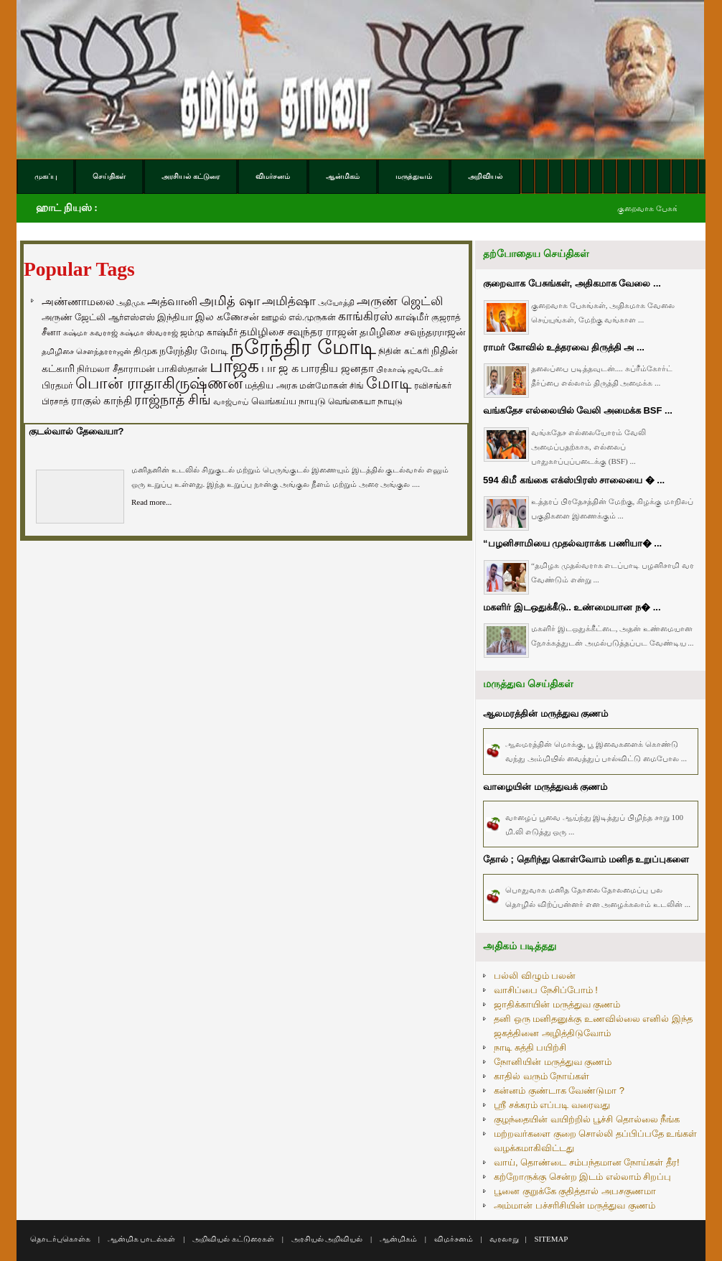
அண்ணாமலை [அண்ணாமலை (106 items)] (78, 301)
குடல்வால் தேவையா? (76, 431)
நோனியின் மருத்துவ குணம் (552, 1061)
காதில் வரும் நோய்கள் (541, 1076)
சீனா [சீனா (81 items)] (51, 332)
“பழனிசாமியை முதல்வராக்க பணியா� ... (572, 543)
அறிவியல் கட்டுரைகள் (233, 1238)
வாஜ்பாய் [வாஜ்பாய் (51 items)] (230, 401)
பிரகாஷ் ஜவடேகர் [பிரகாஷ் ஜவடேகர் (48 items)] (410, 369)
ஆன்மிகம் (398, 1238)
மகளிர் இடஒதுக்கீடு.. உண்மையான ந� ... (572, 607)
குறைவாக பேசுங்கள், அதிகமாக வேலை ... (572, 283)
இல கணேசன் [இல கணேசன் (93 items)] (227, 316)
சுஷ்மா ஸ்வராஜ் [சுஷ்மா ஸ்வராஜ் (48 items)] (149, 332)
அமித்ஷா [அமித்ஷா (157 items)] (289, 301)
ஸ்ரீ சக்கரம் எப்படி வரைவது (552, 1104)
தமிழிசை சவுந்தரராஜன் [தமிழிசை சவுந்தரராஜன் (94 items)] (413, 332)
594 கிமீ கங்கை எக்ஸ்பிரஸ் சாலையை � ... (574, 480)
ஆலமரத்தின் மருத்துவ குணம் (545, 713)
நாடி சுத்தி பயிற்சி (530, 1047)
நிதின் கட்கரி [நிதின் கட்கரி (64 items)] (403, 351)
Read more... (151, 502)
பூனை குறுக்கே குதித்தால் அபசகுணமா (575, 1191)
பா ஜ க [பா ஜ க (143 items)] (280, 367)
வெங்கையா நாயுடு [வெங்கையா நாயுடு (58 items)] (365, 401)
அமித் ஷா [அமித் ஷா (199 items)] (230, 301)
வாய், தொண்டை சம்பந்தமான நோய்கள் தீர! (587, 1162)
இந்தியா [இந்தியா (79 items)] (175, 317)
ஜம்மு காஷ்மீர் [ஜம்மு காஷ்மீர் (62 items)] (208, 332)
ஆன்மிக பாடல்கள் (142, 1238)
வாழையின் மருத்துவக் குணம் (545, 786)
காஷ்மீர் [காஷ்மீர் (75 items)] (412, 317)
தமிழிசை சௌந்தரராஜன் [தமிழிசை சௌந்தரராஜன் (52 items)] (86, 351)
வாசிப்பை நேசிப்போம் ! (546, 990)
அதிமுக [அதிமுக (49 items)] (130, 302)
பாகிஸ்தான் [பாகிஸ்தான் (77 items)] (182, 368)
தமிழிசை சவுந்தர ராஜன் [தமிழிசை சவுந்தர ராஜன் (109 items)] (298, 332)
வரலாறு (504, 1238)
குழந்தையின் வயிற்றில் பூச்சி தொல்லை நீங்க (587, 1119)
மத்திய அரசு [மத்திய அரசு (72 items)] (271, 386)
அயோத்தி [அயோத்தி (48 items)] (336, 302)
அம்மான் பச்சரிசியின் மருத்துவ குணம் (574, 1205)
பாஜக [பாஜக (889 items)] (234, 365)
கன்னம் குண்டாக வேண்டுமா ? (559, 1090)
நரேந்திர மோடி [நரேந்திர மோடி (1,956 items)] (303, 346)
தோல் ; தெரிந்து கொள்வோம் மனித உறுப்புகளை (586, 859)
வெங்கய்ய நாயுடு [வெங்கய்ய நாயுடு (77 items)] (289, 401)
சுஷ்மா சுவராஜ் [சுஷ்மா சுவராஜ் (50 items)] (90, 332)
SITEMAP (551, 1238)
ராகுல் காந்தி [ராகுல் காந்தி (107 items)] (101, 400)
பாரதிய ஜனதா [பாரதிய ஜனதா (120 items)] (337, 368)
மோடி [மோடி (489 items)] (389, 383)
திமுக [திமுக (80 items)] (145, 350)
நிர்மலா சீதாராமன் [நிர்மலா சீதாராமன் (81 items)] (116, 368)
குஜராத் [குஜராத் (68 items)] (446, 317)
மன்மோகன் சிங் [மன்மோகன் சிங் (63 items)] (331, 386)
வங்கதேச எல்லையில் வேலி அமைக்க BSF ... (577, 410)
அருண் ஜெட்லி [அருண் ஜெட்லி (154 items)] (400, 300)
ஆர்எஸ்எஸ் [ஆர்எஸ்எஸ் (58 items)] (131, 317)
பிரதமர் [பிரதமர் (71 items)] (57, 386)
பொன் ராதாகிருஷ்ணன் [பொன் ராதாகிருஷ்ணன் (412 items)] (159, 383)
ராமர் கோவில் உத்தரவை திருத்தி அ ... (563, 347)
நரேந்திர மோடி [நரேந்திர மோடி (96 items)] (193, 350)
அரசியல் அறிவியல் (327, 1238)
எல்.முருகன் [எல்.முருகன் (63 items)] (312, 317)
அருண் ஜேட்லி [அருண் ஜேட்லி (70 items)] (74, 317)
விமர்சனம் (453, 1238)
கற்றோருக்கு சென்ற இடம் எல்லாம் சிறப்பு (582, 1176)
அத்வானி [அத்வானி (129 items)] (172, 301)
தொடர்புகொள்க (60, 1238)
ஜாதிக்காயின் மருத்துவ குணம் (557, 1004)
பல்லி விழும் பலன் (535, 975)
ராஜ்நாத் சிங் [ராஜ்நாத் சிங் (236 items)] (172, 399)
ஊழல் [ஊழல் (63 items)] (273, 317)
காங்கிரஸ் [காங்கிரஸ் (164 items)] (365, 316)
